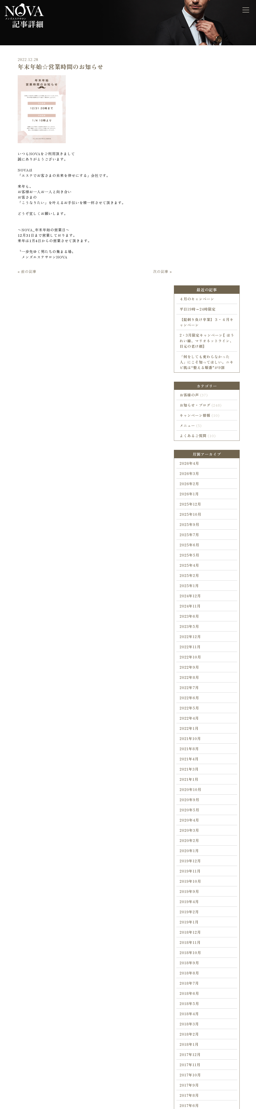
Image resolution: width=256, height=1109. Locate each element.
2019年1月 (193, 771)
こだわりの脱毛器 (29, 1024)
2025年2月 (194, 424)
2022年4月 (193, 567)
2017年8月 (193, 944)
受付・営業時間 (112, 1033)
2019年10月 (195, 730)
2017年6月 (193, 954)
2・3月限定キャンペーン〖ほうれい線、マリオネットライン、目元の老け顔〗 (211, 181)
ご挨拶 (105, 1007)
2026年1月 (193, 343)
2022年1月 (193, 577)
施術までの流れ (27, 1007)
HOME (19, 986)
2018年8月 (194, 822)
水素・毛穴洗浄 (70, 1050)
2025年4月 (194, 414)
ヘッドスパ (66, 1058)
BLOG (19, 1037)
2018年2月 (193, 883)
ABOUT (104, 986)
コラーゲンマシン (71, 1024)
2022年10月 (195, 506)
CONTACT (147, 986)
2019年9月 (194, 740)
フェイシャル (68, 1015)
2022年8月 (194, 526)
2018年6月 (194, 842)
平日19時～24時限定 (202, 150)
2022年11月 (194, 496)
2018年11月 (194, 791)
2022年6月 (194, 547)
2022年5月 (194, 557)
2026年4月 (194, 312)
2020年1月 (193, 700)
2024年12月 (194, 445)
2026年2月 (194, 333)
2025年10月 (195, 363)
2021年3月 (193, 618)
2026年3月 (194, 322)
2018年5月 (194, 853)
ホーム (21, 998)
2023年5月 (194, 475)
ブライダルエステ (71, 1033)
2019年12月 (194, 710)
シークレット (68, 1041)
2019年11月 (194, 720)
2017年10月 (194, 924)
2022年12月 (194, 486)
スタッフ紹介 (110, 1015)
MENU (61, 986)
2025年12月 (195, 353)
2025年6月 (194, 394)
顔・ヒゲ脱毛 (68, 998)
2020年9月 (194, 649)
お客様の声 (193, 240)
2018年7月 (193, 832)
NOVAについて (112, 998)
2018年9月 (194, 812)
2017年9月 (193, 934)
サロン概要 (108, 1024)
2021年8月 (193, 598)
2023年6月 (194, 465)
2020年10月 (195, 638)
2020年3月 (194, 679)
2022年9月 (194, 516)
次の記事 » (159, 348)
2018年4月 (193, 863)
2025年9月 (194, 373)
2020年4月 (194, 669)
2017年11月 (194, 914)
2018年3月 (193, 873)
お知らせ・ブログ (199, 250)
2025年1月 (193, 435)
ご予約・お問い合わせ (156, 998)
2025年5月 (194, 404)
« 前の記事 (23, 348)
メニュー (192, 270)
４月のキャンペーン (201, 139)
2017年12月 (194, 903)
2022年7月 (193, 537)
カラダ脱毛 (66, 1007)
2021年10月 (194, 588)
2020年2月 (194, 689)
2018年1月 (193, 893)
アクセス (107, 1041)
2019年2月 (193, 761)
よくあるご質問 (197, 281)
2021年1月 (193, 628)
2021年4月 (193, 608)
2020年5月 (194, 659)
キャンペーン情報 (199, 260)
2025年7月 (194, 384)
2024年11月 (194, 455)
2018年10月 (195, 802)
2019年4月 (193, 751)
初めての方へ (26, 1015)
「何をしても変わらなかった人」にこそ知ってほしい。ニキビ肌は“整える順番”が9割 (211, 203)
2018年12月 (194, 781)
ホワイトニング (70, 1067)
